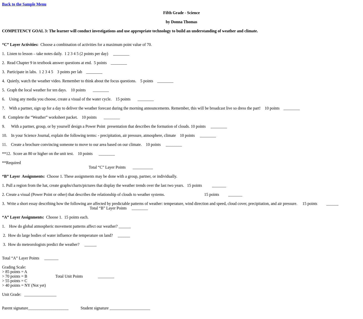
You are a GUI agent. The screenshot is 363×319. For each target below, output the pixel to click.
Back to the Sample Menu (24, 4)
